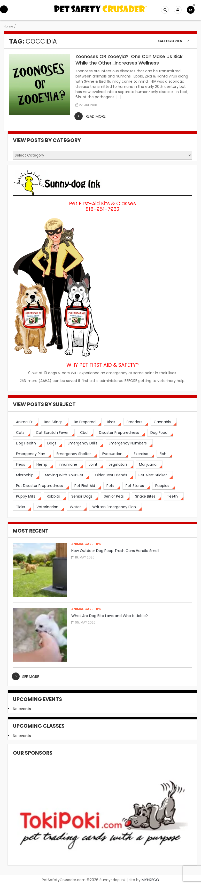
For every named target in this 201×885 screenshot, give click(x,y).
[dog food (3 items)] (160, 433)
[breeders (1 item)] (135, 422)
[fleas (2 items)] (22, 465)
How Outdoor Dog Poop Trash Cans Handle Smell (115, 550)
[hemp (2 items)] (43, 465)
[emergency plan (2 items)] (32, 454)
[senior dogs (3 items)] (83, 496)
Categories (170, 41)
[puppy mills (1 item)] (27, 496)
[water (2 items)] (77, 507)
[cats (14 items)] (21, 433)
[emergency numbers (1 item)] (129, 443)
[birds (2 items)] (112, 422)
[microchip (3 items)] (26, 475)
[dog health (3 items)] (27, 443)
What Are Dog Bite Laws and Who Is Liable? (109, 615)
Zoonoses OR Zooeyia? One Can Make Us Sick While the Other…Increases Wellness (129, 59)
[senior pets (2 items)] (115, 496)
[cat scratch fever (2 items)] (54, 433)
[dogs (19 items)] (53, 443)
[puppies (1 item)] (163, 486)
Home (8, 26)
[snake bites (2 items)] (146, 496)
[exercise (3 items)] (142, 454)
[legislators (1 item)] (120, 465)
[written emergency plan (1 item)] (115, 507)
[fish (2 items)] (164, 454)
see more (30, 676)
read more (96, 116)
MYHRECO (150, 879)
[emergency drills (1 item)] (84, 443)
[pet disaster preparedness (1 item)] (41, 486)
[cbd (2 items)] (85, 433)
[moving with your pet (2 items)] (65, 475)
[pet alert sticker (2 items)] (154, 475)
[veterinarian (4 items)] (48, 507)
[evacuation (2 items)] (113, 454)
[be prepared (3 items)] (86, 422)
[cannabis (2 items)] (164, 422)
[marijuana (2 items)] (149, 465)
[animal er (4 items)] (25, 422)
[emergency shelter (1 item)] (75, 454)
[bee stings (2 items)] (54, 422)
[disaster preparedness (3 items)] (120, 433)
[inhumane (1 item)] (69, 465)
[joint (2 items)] (94, 465)
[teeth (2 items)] (174, 496)
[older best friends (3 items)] (112, 475)
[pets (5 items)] (111, 486)
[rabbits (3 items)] (55, 496)
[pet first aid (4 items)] (86, 486)
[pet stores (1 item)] (136, 486)
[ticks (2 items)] (22, 507)
